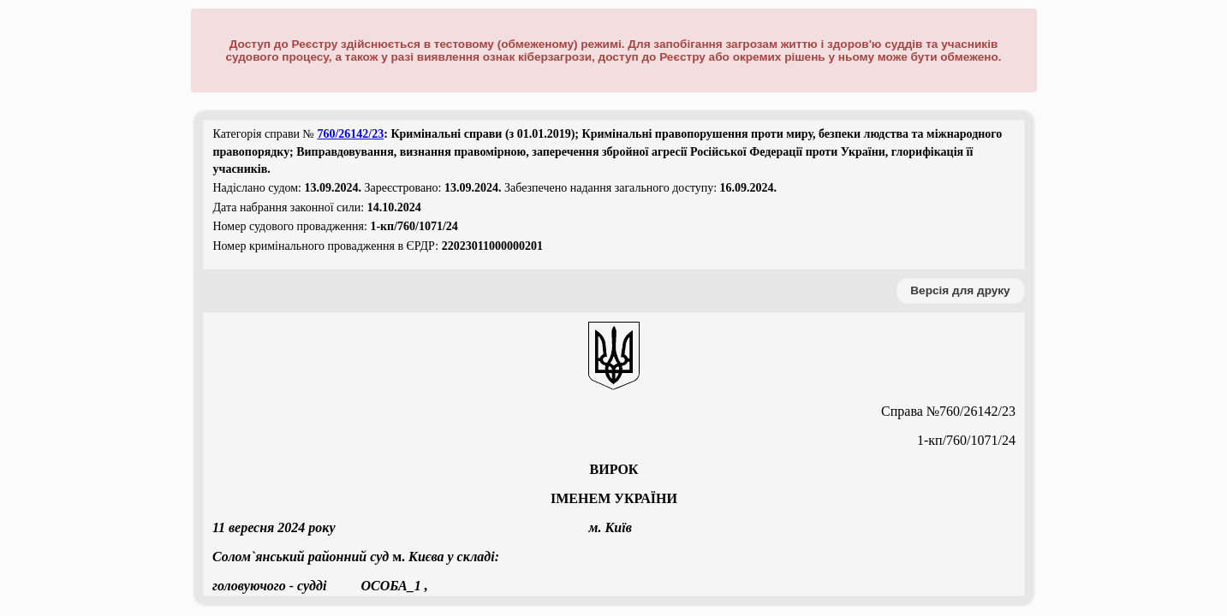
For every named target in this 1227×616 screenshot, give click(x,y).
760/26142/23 (350, 133)
